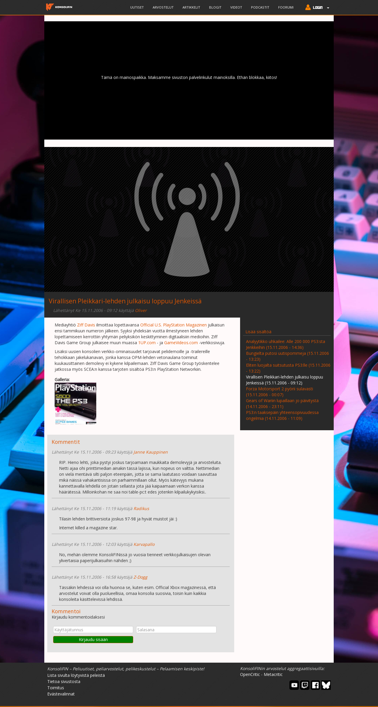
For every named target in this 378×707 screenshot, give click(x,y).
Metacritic (273, 674)
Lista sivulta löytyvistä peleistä (76, 675)
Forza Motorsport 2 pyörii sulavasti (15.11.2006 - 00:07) (279, 391)
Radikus (141, 508)
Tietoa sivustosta (63, 681)
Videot (236, 7)
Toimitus (55, 687)
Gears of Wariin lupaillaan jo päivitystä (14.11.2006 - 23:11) (282, 403)
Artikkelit (191, 7)
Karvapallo (143, 544)
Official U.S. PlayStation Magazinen (173, 325)
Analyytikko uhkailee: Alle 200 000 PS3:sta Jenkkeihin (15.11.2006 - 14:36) (285, 344)
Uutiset (137, 7)
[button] (316, 8)
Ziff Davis (86, 325)
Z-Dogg (140, 577)
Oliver (141, 310)
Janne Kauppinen (150, 452)
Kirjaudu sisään (93, 639)
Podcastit (260, 7)
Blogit (215, 7)
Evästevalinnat (61, 694)
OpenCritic (250, 674)
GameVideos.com (181, 342)
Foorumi (286, 7)
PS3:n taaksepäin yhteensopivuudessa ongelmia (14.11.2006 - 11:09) (282, 415)
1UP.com (147, 342)
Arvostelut (163, 7)
